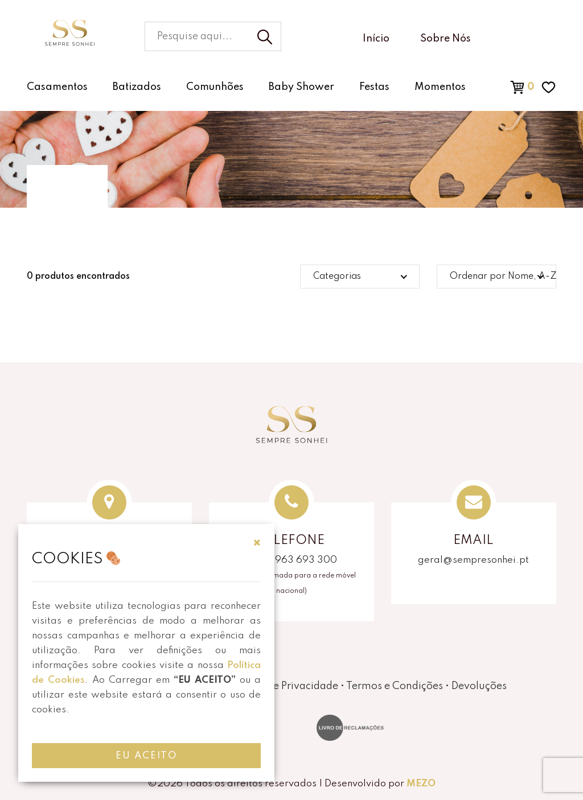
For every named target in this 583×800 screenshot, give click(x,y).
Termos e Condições (394, 686)
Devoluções (479, 686)
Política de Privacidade (284, 686)
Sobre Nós (445, 39)
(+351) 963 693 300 (291, 560)
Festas (374, 87)
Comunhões (215, 87)
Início (376, 39)
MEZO (421, 784)
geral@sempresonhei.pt (473, 560)
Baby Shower (301, 87)
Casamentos (57, 87)
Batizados (137, 87)
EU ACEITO (147, 756)
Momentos (440, 87)
